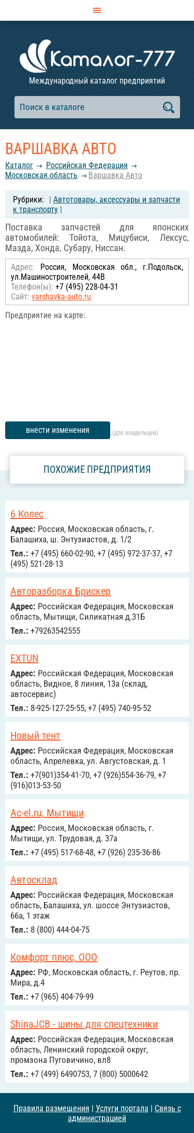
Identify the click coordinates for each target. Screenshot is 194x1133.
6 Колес (26, 514)
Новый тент (35, 735)
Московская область (41, 175)
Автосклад (33, 879)
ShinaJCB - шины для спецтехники (84, 1024)
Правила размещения (51, 1108)
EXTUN (24, 658)
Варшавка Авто (115, 175)
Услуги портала (122, 1108)
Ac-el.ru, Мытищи (47, 813)
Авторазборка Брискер (60, 591)
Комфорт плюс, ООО (53, 957)
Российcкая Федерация (87, 165)
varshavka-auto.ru (61, 297)
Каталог (19, 165)
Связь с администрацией (124, 1113)
